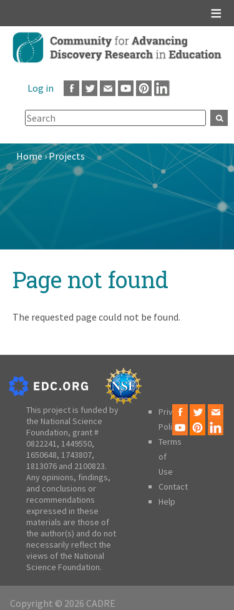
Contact (173, 486)
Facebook (71, 88)
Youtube (126, 88)
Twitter (89, 88)
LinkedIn (162, 88)
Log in (40, 88)
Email (107, 88)
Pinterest (144, 88)
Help (166, 501)
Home (29, 156)
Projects (67, 156)
